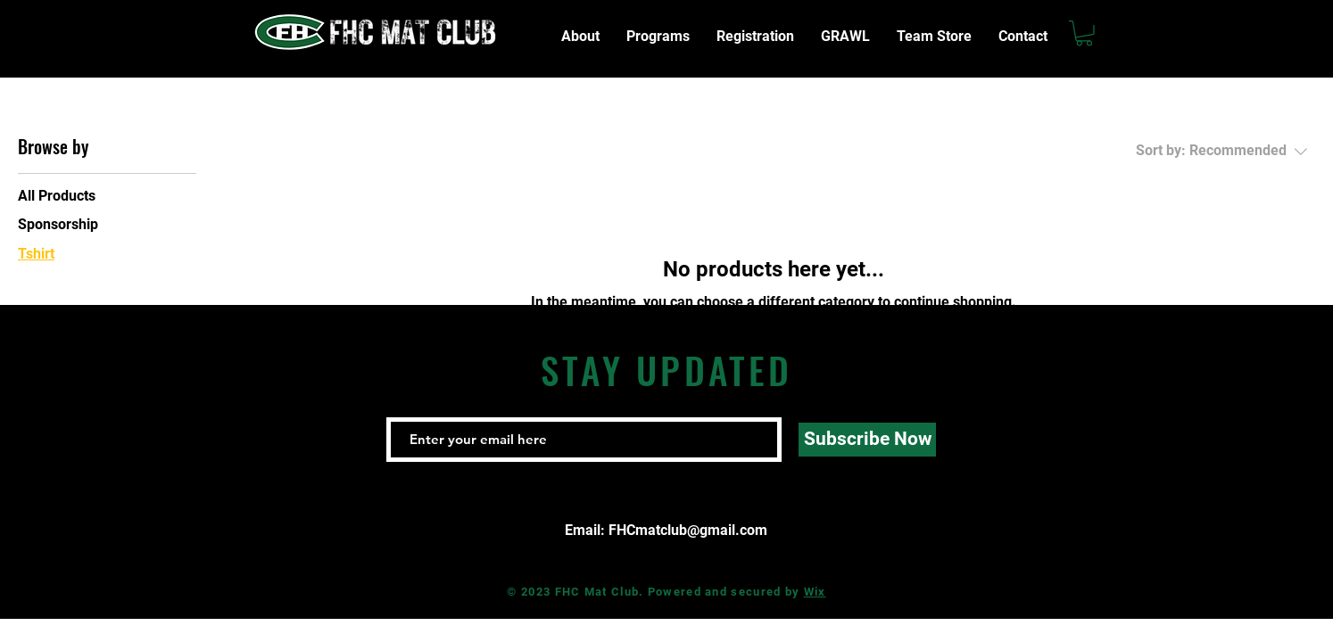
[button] (1084, 33)
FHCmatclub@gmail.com (688, 530)
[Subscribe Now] (867, 439)
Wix (815, 591)
